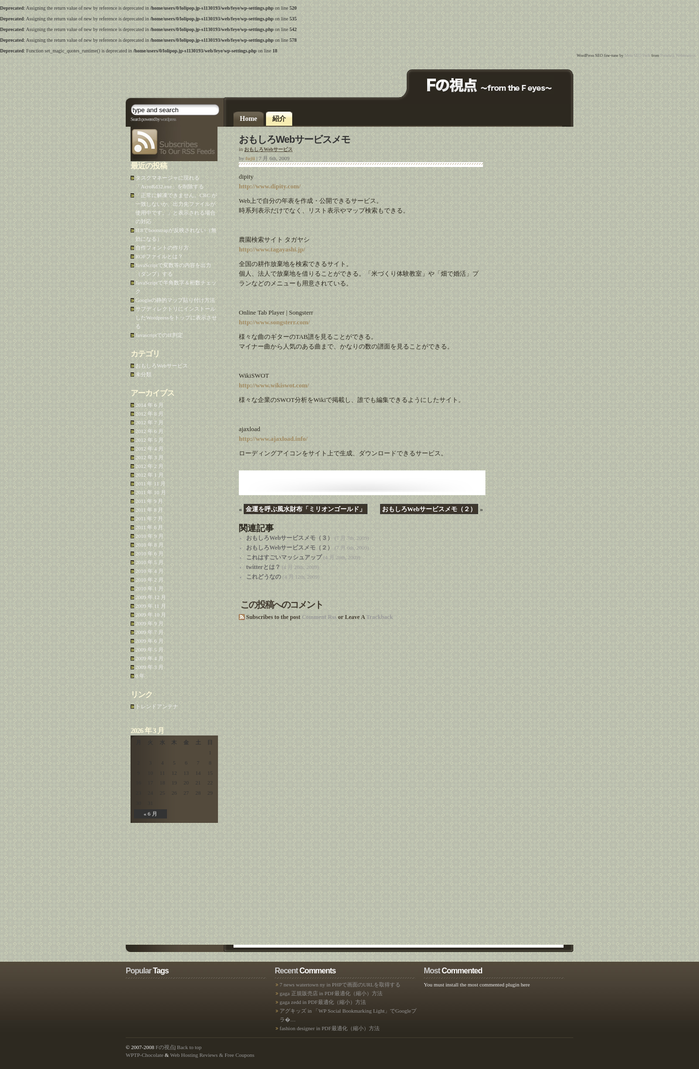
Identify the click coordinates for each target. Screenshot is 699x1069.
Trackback (379, 617)
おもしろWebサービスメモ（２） (429, 509)
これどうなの (263, 576)
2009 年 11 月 (150, 606)
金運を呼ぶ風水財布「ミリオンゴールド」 (306, 509)
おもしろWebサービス (268, 149)
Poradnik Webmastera (678, 55)
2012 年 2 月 (149, 466)
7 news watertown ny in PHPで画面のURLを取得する (340, 984)
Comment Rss (319, 617)
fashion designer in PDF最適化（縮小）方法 (330, 1028)
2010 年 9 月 (149, 536)
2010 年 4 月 (149, 571)
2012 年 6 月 (149, 431)
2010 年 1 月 (149, 588)
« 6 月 (150, 814)
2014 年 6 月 (149, 405)
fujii (250, 158)
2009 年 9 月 (149, 623)
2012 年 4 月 (149, 448)
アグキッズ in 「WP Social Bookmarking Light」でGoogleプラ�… (348, 1015)
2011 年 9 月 (149, 501)
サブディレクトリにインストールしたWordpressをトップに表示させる (176, 317)
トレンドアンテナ (156, 706)
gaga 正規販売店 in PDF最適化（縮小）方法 (331, 993)
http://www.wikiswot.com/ (274, 385)
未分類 (143, 374)
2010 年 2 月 (149, 580)
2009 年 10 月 (150, 615)
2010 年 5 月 (149, 562)
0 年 (140, 676)
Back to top (189, 1047)
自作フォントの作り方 (162, 248)
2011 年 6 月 (149, 527)
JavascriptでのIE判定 (159, 335)
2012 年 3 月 (149, 457)
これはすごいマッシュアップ (284, 557)
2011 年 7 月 (149, 518)
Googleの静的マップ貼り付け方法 (175, 300)
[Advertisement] (239, 77)
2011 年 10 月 (150, 492)
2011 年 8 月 (149, 510)
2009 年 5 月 (149, 649)
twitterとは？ (263, 567)
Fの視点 (165, 1047)
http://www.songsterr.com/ (274, 322)
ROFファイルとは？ (159, 256)
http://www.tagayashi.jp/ (272, 249)
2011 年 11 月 (150, 483)
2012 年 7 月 (149, 422)
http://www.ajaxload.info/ (273, 438)
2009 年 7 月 (149, 632)
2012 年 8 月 (149, 414)
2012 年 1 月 (149, 475)
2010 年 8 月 (149, 545)
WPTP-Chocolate (145, 1055)
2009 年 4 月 (149, 658)
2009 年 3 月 (149, 667)
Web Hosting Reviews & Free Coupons (212, 1055)
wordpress (168, 119)
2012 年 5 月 (149, 440)
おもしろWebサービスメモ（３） (289, 537)
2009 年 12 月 (150, 597)
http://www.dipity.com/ (269, 186)
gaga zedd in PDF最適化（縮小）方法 (323, 1002)
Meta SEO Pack (637, 55)
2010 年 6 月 (149, 553)
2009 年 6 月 (149, 641)
